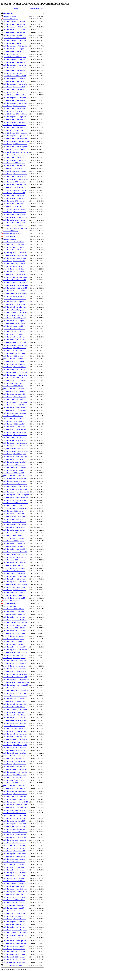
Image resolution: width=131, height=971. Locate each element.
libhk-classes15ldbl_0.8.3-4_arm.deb (14, 862)
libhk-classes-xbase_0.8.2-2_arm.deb (14, 533)
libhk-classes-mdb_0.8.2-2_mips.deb (14, 426)
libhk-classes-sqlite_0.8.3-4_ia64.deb (14, 949)
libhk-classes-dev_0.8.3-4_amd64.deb (14, 788)
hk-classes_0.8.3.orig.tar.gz (11, 601)
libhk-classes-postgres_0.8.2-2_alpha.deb (15, 405)
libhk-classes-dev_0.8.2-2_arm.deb (13, 511)
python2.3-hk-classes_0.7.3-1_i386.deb (14, 38)
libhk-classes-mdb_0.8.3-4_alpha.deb (14, 701)
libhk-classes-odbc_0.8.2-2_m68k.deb (14, 579)
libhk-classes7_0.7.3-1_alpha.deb (13, 130)
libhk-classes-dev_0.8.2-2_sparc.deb (13, 541)
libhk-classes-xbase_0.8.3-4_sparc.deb (14, 660)
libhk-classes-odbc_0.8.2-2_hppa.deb (14, 310)
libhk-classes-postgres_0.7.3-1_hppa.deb (15, 46)
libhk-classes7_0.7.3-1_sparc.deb (13, 225)
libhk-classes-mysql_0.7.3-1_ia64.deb (14, 59)
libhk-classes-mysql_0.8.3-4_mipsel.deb (15, 734)
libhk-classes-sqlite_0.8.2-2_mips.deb (14, 459)
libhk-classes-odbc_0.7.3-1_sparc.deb (14, 214)
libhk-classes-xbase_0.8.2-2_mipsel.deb (14, 467)
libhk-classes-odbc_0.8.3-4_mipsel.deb (14, 736)
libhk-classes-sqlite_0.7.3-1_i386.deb (14, 29)
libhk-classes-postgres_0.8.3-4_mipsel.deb (15, 742)
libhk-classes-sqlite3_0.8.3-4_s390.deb (14, 894)
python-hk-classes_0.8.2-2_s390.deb (13, 388)
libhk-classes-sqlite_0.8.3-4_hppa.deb (14, 946)
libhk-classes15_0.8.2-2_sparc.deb (13, 565)
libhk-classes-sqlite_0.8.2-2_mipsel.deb (14, 462)
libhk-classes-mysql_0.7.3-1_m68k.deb (14, 97)
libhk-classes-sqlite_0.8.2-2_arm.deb (14, 530)
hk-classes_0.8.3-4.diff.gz (10, 603)
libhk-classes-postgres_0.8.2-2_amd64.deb (15, 285)
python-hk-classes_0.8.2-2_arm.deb (13, 538)
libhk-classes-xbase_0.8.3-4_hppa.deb (14, 951)
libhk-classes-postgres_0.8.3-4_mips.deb (15, 772)
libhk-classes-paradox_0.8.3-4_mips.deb (15, 769)
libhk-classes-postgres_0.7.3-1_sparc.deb (15, 217)
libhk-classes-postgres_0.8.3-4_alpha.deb (15, 712)
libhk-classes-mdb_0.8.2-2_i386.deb (13, 244)
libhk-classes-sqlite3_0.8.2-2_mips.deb (14, 454)
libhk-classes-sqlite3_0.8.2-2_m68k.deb (14, 587)
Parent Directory (8, 13)
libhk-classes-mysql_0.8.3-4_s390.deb (14, 883)
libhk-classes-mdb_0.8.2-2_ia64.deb (13, 334)
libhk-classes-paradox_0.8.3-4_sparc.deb (15, 649)
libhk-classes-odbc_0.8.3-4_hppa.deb (14, 924)
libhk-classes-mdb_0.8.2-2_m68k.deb (14, 573)
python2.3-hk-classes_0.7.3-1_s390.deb (14, 95)
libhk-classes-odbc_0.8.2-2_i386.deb (14, 250)
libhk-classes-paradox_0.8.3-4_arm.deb (14, 872)
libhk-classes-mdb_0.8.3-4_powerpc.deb (15, 671)
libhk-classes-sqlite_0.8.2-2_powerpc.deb (15, 500)
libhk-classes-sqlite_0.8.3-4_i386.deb (14, 628)
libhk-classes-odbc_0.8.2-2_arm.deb (13, 519)
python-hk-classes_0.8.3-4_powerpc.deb (15, 696)
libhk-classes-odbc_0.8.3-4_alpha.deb (14, 707)
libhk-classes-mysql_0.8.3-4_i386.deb (14, 614)
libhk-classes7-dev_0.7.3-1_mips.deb (14, 165)
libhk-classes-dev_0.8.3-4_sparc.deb (13, 639)
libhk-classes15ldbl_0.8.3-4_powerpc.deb (15, 693)
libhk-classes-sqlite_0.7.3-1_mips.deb (14, 163)
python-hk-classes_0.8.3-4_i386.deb (13, 636)
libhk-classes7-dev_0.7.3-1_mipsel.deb (14, 184)
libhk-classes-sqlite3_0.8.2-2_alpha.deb (14, 407)
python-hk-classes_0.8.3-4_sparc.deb (14, 666)
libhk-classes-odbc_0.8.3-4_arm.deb (13, 870)
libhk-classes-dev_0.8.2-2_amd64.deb (14, 271)
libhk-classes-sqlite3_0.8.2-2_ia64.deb (14, 348)
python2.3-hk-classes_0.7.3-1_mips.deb (14, 171)
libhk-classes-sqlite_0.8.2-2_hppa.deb (14, 320)
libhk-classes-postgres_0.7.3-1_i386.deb (15, 27)
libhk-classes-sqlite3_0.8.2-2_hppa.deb (14, 318)
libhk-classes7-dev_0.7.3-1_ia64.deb (14, 70)
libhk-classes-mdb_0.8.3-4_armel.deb (14, 821)
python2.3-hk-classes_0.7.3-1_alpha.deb (15, 133)
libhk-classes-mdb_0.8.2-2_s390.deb (14, 364)
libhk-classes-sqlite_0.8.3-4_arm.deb (14, 875)
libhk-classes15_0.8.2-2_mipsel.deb (13, 473)
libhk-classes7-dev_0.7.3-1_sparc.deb (14, 223)
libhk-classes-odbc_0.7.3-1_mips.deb (14, 157)
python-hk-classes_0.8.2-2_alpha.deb (14, 418)
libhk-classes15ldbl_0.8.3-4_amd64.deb (14, 813)
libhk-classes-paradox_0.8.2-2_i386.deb (14, 252)
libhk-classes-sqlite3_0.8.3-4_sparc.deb (14, 655)
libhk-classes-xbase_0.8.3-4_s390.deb (14, 900)
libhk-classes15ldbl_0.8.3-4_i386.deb (14, 633)
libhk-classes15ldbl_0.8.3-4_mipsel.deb (14, 753)
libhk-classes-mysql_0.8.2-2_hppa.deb (14, 307)
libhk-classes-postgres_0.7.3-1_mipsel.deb (15, 179)
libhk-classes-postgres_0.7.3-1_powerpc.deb (16, 141)
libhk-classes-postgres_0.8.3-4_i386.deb (15, 622)
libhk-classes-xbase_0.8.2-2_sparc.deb (14, 562)
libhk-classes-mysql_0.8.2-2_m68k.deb (14, 576)
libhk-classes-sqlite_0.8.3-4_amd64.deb (14, 807)
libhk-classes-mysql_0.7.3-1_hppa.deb (14, 40)
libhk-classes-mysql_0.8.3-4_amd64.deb (15, 794)
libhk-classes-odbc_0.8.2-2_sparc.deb (14, 549)
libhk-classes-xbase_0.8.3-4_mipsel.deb (14, 750)
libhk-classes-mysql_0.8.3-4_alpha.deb (14, 704)
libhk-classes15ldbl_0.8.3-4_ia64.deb (14, 959)
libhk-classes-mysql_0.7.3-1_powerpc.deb (15, 136)
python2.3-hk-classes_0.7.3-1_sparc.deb (15, 228)
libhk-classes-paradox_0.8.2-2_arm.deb (14, 522)
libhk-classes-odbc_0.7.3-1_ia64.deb (14, 62)
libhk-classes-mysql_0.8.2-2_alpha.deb (14, 397)
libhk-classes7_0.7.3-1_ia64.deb (12, 73)
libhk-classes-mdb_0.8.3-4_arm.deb (13, 867)
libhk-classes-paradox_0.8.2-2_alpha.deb (15, 402)
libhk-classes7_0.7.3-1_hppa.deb (12, 54)
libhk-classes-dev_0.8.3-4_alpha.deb (13, 698)
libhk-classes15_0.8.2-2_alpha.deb (13, 416)
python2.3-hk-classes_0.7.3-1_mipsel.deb (15, 190)
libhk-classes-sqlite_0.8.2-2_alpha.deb (14, 410)
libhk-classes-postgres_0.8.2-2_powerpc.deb (16, 494)
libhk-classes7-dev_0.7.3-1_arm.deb (13, 203)
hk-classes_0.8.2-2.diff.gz (10, 236)
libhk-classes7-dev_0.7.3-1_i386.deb (14, 32)
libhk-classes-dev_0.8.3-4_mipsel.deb (14, 728)
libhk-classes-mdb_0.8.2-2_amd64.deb (14, 274)
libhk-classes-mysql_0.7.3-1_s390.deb (14, 78)
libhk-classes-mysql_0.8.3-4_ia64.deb (14, 921)
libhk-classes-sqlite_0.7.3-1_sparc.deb (14, 220)
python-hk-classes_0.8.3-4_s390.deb (13, 905)
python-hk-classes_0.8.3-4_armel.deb (14, 845)
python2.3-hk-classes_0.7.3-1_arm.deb (14, 209)
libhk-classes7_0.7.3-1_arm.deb (12, 206)
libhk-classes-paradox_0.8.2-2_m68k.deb (15, 581)
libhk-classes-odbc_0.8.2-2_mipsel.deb (14, 440)
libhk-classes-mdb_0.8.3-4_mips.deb (14, 761)
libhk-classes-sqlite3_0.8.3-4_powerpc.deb (15, 685)
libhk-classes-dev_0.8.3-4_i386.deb (13, 609)
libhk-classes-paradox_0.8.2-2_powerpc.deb (16, 492)
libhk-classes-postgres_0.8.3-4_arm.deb (14, 853)
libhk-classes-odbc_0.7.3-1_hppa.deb (14, 43)
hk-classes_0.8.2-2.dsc (9, 239)
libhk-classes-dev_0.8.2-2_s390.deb (13, 361)
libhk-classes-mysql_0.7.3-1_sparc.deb (14, 212)
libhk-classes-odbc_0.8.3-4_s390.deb (14, 886)
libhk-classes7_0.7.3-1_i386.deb (12, 35)
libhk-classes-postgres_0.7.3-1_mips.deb (15, 160)
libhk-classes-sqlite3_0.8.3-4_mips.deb (14, 775)
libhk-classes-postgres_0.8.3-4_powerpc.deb (16, 682)
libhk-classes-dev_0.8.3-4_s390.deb (13, 878)
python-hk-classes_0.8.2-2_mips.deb (14, 475)
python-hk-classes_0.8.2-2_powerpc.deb (15, 508)
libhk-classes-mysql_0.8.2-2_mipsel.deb (15, 435)
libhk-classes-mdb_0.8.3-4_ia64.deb (13, 916)
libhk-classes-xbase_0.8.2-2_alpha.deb (14, 413)
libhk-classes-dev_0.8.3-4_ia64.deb (13, 911)
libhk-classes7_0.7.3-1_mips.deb (12, 168)
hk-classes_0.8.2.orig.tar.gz (11, 233)
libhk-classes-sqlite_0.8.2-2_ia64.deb (14, 350)
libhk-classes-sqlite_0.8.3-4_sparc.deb (14, 658)
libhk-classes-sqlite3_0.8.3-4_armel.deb (14, 834)
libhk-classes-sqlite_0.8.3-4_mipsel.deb (14, 747)
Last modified (34, 8)
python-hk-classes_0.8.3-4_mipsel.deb (14, 756)
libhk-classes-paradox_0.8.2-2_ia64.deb (14, 342)
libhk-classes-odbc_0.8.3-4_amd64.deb (14, 796)
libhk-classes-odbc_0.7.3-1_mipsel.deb (14, 176)
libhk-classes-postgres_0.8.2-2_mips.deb (15, 448)
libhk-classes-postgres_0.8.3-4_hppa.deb (15, 935)
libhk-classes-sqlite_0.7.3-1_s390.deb (14, 87)
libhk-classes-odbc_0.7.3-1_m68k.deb (14, 100)
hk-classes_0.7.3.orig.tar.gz (11, 19)
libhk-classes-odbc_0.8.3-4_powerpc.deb (15, 677)
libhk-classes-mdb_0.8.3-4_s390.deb (14, 881)
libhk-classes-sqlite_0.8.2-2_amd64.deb (14, 291)
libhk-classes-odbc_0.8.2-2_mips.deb (14, 437)
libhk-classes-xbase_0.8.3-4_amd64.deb (14, 810)
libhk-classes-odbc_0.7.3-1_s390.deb (14, 81)
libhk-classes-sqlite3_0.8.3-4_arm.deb (14, 856)
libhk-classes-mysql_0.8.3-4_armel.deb (14, 824)
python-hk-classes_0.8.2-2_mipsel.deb (14, 478)
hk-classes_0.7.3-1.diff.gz (10, 231)
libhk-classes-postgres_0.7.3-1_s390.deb (15, 84)
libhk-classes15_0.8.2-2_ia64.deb (13, 356)
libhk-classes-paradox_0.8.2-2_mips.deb (15, 443)
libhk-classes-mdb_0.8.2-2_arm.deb (13, 514)
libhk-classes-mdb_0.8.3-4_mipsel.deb (14, 731)
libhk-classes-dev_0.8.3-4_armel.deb (14, 818)
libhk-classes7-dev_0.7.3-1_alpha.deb (14, 127)
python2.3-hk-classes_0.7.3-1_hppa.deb (14, 57)
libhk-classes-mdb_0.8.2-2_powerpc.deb (15, 484)
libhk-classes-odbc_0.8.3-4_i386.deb (14, 617)
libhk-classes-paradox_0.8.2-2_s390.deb (15, 372)
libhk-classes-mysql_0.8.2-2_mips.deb (14, 432)
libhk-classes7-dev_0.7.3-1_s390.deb (14, 89)
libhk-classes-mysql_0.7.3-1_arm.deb (14, 193)
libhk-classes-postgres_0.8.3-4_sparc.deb (15, 652)
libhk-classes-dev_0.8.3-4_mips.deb (13, 758)
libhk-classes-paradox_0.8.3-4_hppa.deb (15, 930)
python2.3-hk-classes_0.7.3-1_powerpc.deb (16, 152)
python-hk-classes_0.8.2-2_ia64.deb (13, 359)
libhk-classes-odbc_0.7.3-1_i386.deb (14, 24)
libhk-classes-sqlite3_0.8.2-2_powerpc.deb (15, 497)
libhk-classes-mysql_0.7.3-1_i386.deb (14, 21)
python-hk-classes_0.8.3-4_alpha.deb (14, 726)
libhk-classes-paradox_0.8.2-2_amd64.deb (15, 282)
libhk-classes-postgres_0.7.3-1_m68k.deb (15, 103)
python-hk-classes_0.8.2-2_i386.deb (13, 269)
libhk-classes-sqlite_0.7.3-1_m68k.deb (14, 106)
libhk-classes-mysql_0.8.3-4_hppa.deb (14, 919)
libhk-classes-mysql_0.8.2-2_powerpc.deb (15, 486)
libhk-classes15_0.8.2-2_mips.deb (13, 470)
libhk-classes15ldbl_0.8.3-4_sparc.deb (14, 663)
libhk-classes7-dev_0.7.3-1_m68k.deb (14, 108)
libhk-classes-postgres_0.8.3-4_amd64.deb (15, 802)
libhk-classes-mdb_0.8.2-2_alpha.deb (14, 394)
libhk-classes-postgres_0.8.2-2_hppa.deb (15, 315)
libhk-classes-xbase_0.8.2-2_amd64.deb (14, 293)
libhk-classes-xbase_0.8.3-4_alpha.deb (14, 720)
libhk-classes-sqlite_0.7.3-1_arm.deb (14, 201)
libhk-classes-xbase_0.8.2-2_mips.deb (14, 465)
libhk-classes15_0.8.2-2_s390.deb (13, 386)
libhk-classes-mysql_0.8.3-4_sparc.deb (14, 644)
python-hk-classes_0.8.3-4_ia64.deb (13, 965)
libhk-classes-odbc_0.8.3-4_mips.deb (14, 766)
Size (42, 8)
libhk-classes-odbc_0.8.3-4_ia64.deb (14, 927)
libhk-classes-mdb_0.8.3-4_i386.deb (13, 611)
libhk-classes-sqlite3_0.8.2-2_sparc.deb (14, 557)
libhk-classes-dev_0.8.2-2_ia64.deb (13, 331)
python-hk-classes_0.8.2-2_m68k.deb (14, 598)
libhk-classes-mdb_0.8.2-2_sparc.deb (14, 543)
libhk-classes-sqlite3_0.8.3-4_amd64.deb (15, 804)
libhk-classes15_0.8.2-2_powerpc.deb (14, 505)
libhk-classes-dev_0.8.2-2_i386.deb (13, 242)
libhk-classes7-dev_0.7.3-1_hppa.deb (14, 51)
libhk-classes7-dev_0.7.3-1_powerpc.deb (15, 146)
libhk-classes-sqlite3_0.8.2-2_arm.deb (14, 527)
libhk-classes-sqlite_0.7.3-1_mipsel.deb (14, 182)
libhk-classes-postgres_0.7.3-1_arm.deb (14, 198)
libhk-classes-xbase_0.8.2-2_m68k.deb (14, 592)
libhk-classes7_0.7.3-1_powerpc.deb (13, 149)
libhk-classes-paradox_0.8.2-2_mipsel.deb (15, 446)
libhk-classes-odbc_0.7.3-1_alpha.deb (14, 119)
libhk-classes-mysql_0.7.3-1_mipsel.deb (15, 174)
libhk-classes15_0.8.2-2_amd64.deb (13, 296)
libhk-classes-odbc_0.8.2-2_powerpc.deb (15, 489)
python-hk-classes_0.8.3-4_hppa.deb (14, 962)
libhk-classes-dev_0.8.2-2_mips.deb (13, 421)
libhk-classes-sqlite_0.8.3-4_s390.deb (14, 897)
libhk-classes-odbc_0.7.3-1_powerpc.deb (15, 138)
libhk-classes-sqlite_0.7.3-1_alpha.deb (14, 125)
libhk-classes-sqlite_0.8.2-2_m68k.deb (14, 590)
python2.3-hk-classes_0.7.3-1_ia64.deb (14, 76)
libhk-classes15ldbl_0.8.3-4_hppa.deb (14, 957)
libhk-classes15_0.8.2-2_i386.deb (13, 266)
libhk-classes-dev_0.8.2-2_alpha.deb (13, 391)
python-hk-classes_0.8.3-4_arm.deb (13, 864)
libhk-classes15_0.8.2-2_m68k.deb (13, 595)
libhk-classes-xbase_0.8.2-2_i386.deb (14, 263)
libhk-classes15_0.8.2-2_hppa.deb (13, 326)
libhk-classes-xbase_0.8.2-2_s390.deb (14, 383)
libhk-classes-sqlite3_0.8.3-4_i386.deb (14, 625)
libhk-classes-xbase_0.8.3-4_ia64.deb (14, 954)
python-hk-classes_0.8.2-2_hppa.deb (14, 329)
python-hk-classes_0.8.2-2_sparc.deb (14, 568)
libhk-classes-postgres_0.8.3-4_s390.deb (15, 892)
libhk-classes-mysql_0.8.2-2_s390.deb (14, 367)
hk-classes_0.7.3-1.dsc (9, 16)
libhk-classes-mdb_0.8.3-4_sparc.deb (14, 641)
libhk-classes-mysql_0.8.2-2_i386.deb (14, 247)
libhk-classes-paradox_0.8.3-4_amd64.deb (15, 799)
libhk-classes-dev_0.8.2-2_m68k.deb (14, 571)
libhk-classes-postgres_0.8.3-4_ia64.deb (15, 938)
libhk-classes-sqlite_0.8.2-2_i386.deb (14, 261)
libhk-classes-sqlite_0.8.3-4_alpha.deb (14, 717)
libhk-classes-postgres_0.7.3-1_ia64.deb (15, 65)
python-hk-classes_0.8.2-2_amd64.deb (14, 299)
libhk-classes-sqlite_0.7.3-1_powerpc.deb (15, 144)
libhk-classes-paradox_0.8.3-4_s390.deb (15, 889)
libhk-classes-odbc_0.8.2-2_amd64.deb (14, 280)
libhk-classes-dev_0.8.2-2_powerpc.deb (14, 481)
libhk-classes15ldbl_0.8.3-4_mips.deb (14, 783)
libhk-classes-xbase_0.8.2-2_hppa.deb (14, 323)
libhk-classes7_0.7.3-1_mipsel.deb (13, 187)
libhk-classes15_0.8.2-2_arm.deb (12, 535)
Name (16, 8)
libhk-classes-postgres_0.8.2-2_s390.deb (15, 375)
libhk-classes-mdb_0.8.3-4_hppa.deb (14, 913)
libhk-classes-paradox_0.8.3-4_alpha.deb (15, 709)
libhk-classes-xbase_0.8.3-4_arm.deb (14, 859)
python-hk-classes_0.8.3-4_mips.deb (14, 785)
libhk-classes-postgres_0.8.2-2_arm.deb (14, 524)
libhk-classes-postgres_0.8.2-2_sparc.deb (15, 554)
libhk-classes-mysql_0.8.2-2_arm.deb (14, 516)
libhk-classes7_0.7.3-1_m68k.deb (13, 111)
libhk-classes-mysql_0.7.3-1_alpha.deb (14, 116)
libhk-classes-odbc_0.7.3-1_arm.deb (13, 195)
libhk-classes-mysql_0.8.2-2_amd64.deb (15, 277)
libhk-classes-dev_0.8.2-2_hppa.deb (13, 301)
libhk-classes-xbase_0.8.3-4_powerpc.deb (15, 690)
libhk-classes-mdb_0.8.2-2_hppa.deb (14, 304)
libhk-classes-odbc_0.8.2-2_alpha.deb (14, 399)
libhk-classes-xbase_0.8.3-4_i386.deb (14, 630)
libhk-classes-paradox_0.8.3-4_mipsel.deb (15, 739)
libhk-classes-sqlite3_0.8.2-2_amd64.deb (15, 288)
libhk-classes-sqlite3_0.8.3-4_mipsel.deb (15, 745)
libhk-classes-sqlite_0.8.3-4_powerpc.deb (15, 688)
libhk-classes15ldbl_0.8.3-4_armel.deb (14, 843)
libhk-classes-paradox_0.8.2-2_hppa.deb (15, 312)
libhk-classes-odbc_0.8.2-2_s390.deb (14, 369)
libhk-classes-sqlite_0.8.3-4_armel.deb (14, 837)
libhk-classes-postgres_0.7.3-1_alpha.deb (15, 122)
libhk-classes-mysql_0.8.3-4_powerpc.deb (15, 674)
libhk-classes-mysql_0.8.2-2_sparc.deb (14, 546)
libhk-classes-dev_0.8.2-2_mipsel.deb (14, 424)
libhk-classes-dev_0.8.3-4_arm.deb (13, 848)
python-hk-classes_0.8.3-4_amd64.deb (14, 815)
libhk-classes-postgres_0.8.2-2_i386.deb (15, 255)
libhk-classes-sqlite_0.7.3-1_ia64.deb (14, 68)
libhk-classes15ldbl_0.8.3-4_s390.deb (14, 902)
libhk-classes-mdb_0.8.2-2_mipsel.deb (14, 429)
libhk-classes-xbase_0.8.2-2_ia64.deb (14, 353)
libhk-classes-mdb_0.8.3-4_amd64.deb (14, 791)
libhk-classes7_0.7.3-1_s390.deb (12, 92)
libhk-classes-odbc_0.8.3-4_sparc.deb (14, 647)
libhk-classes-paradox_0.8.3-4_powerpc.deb (16, 679)
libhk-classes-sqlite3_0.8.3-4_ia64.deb (14, 943)
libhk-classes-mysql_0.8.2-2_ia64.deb (14, 337)
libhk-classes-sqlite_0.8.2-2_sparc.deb (14, 560)
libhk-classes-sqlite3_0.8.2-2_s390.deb (14, 378)
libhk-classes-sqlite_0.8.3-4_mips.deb (14, 777)
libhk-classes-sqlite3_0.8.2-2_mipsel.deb (15, 456)
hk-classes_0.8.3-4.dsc (9, 606)
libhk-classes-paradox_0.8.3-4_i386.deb (14, 620)
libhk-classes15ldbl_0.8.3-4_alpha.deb (14, 723)
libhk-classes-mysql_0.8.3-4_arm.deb (14, 851)
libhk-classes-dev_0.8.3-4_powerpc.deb (14, 669)
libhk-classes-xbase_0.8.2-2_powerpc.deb (15, 503)
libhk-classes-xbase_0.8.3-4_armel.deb (14, 840)
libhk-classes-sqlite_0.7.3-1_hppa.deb (14, 48)
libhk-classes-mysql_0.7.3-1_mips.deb (14, 155)
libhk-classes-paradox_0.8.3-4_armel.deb (15, 829)
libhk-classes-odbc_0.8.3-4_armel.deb (14, 826)
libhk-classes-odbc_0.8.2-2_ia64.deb (14, 339)
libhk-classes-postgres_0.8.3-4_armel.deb (15, 832)
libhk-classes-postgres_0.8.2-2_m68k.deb (15, 584)
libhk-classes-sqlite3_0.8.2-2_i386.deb (14, 258)
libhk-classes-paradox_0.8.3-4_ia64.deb (14, 932)
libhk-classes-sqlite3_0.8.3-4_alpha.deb (14, 715)
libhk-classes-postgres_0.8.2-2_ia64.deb (15, 345)
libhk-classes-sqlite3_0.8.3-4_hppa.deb (14, 940)
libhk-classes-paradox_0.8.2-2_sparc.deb (15, 552)
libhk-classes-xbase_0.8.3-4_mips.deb (14, 780)
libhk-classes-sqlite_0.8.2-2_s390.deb (14, 380)
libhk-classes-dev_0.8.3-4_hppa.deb (13, 908)
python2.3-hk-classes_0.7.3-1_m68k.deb (15, 114)
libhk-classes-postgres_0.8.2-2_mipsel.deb (15, 451)
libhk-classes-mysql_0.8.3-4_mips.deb (14, 764)
